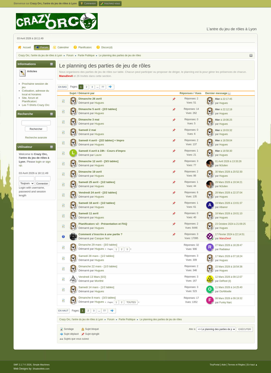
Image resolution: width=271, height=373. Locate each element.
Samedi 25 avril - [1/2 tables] (96, 182)
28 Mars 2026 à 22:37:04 (228, 192)
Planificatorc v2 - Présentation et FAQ (102, 223)
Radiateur (224, 249)
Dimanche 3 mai (88, 119)
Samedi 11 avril (88, 213)
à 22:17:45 (223, 99)
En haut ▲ (252, 364)
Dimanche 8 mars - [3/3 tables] (97, 297)
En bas (62, 87)
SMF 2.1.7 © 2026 (22, 364)
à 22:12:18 (223, 109)
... (97, 87)
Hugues (99, 102)
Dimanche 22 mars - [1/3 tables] (97, 266)
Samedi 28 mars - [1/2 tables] (96, 255)
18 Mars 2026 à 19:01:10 (228, 213)
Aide (224, 364)
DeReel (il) (225, 281)
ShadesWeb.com (41, 368)
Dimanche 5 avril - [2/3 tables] (97, 109)
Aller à (192, 329)
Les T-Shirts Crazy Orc (35, 105)
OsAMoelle (225, 291)
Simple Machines (41, 364)
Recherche (25, 114)
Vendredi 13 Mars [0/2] (92, 276)
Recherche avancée (36, 137)
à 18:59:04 (223, 140)
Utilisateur (25, 146)
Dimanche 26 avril (90, 98)
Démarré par (86, 93)
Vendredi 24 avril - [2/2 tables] (97, 192)
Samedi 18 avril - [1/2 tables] (96, 202)
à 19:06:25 (223, 119)
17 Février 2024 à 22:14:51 (230, 234)
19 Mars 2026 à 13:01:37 (228, 203)
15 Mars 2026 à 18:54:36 (228, 266)
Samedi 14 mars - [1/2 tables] (96, 287)
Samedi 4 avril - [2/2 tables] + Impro (101, 140)
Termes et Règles (236, 364)
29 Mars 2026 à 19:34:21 (228, 182)
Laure (98, 154)
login (39, 161)
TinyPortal (214, 364)
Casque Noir (102, 238)
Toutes (131, 302)
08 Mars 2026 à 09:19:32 (228, 298)
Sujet (72, 93)
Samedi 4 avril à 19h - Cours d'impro (101, 150)
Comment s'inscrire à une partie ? (100, 234)
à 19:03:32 (223, 130)
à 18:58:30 (223, 150)
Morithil (99, 280)
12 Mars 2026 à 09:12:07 (228, 276)
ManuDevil (66, 76)
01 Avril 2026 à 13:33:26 (228, 161)
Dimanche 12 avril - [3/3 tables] (98, 161)
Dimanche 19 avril (90, 171)
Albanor (223, 207)
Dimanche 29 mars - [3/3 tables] (97, 244)
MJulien (223, 165)
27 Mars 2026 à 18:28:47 (228, 245)
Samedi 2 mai (87, 129)
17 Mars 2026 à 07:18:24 (228, 256)
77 (103, 87)
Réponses (186, 93)
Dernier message (218, 93)
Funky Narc (225, 302)
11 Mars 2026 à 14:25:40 (228, 287)
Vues (198, 93)
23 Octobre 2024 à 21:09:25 (230, 223)
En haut (63, 310)
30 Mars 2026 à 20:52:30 (228, 171)
